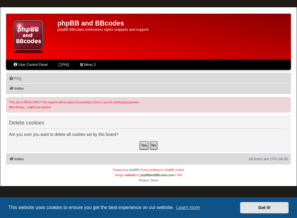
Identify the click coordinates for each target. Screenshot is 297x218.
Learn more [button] (188, 207)
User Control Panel (30, 64)
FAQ (64, 65)
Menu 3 (87, 65)
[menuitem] (15, 79)
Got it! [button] (264, 207)
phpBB (133, 170)
